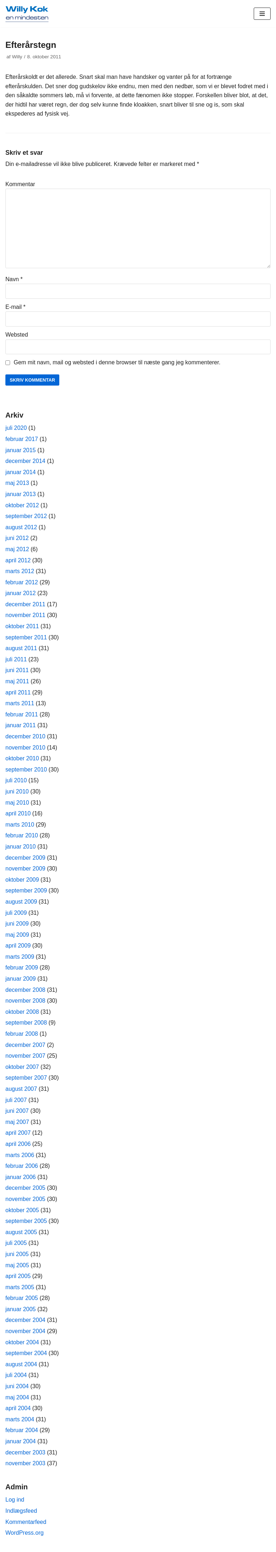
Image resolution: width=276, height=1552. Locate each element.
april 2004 (18, 1408)
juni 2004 (17, 1386)
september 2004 (26, 1353)
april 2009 (18, 946)
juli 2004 (16, 1375)
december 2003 (25, 1452)
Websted (16, 335)
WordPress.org (24, 1533)
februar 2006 (21, 1166)
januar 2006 (20, 1177)
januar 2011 (20, 725)
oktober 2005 (22, 1210)
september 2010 (26, 769)
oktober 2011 (22, 626)
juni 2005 (17, 1254)
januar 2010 (20, 847)
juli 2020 (16, 428)
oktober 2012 (22, 505)
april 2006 (18, 1144)
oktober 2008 (22, 1012)
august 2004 (21, 1364)
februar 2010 (21, 835)
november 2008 (25, 1001)
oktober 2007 (22, 1067)
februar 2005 (21, 1298)
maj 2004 (17, 1397)
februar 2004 (21, 1430)
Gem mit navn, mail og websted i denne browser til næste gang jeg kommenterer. (117, 362)
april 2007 (18, 1133)
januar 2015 (20, 450)
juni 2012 (17, 538)
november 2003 (25, 1463)
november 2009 (25, 868)
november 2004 (25, 1331)
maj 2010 (17, 803)
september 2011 (26, 637)
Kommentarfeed (25, 1522)
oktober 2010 (22, 758)
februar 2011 (21, 714)
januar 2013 (20, 494)
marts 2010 (19, 825)
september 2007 (26, 1078)
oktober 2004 (22, 1342)
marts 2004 (19, 1419)
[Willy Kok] (27, 13)
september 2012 (26, 516)
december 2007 (25, 1045)
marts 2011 (19, 703)
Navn (14, 279)
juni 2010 (17, 791)
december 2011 (25, 604)
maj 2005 (17, 1265)
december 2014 (25, 461)
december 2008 (25, 990)
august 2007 (21, 1089)
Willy (17, 56)
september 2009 (26, 890)
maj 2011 (17, 681)
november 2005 (25, 1199)
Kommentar (20, 184)
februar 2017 (21, 439)
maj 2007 (17, 1122)
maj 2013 (17, 483)
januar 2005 (20, 1309)
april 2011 (18, 692)
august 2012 (21, 527)
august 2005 (21, 1232)
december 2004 (25, 1320)
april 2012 (18, 560)
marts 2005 (19, 1287)
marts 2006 (19, 1155)
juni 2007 (17, 1111)
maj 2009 (17, 935)
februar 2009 (21, 967)
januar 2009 (20, 979)
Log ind (14, 1500)
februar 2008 (21, 1034)
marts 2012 (19, 571)
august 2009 (21, 902)
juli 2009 (16, 913)
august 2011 (21, 648)
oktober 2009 (22, 880)
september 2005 (26, 1221)
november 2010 (25, 747)
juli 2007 (16, 1100)
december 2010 (25, 736)
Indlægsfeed (21, 1511)
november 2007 (25, 1056)
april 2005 (18, 1276)
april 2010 (18, 813)
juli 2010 (16, 780)
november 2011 (25, 615)
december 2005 (25, 1188)
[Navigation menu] (262, 14)
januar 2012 (20, 593)
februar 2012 (21, 582)
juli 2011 (16, 659)
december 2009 (25, 858)
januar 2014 (20, 472)
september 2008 (26, 1023)
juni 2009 (17, 924)
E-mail (15, 307)
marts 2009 (19, 957)
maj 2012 (17, 549)
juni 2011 (17, 670)
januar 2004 (20, 1441)
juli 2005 (16, 1243)
